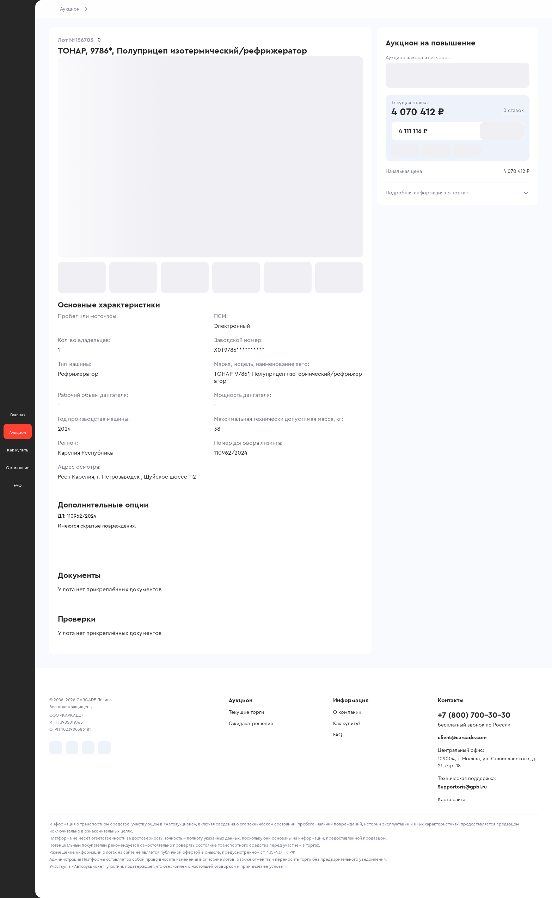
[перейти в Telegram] (72, 747)
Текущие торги (246, 712)
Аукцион (70, 9)
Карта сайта (451, 799)
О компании (347, 712)
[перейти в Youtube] (88, 747)
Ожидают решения (251, 723)
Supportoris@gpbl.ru (462, 787)
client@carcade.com (462, 737)
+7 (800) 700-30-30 (474, 715)
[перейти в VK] (55, 747)
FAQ (337, 734)
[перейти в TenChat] (104, 747)
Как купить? (346, 723)
